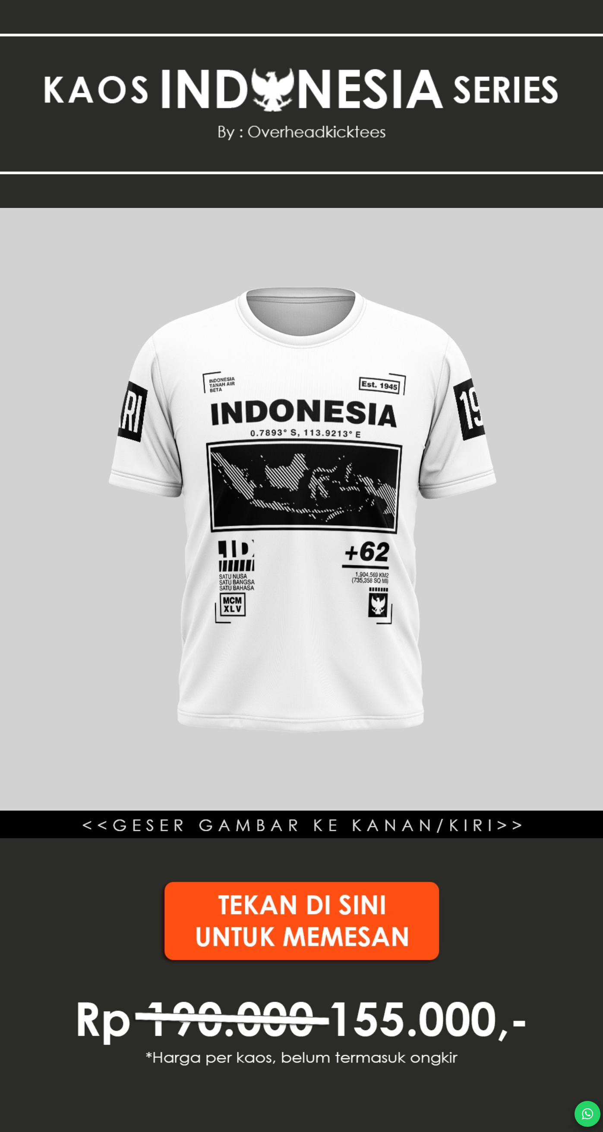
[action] (587, 1114)
